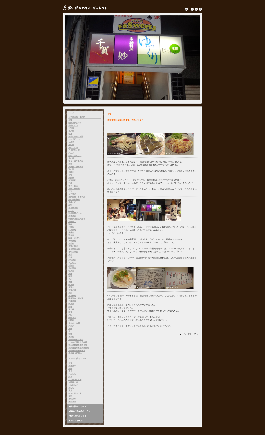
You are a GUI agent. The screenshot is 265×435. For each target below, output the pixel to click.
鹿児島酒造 (73, 208)
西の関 (71, 169)
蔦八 (70, 390)
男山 (70, 315)
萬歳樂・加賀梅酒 (75, 167)
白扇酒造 (72, 230)
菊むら (71, 388)
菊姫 (70, 224)
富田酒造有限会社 (75, 340)
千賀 (70, 363)
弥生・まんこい (74, 156)
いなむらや (73, 385)
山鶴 (70, 120)
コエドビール (74, 139)
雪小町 (71, 243)
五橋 (70, 183)
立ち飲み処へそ (74, 380)
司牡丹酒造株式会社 (76, 351)
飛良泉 (71, 235)
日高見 (71, 142)
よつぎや (72, 399)
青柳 (70, 369)
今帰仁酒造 (73, 246)
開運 (70, 312)
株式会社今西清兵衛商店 (78, 348)
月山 (70, 279)
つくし (71, 211)
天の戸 (71, 326)
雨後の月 (72, 290)
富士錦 (71, 309)
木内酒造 (72, 268)
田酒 (70, 191)
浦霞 (70, 334)
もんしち (72, 374)
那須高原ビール (74, 213)
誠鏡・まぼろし (74, 238)
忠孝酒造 (72, 216)
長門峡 (71, 178)
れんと (71, 153)
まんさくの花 (74, 323)
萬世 (70, 254)
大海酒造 (72, 301)
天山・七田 (73, 147)
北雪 (70, 307)
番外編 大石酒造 (75, 353)
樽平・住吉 (73, 186)
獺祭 (70, 164)
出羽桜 (71, 320)
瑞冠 (70, 134)
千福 (70, 175)
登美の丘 (72, 202)
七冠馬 (71, 128)
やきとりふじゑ (74, 393)
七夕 (70, 257)
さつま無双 (73, 252)
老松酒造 (72, 260)
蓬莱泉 (71, 232)
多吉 (70, 396)
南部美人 (72, 222)
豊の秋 (71, 131)
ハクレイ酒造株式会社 (77, 342)
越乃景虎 (72, 194)
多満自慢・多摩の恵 (76, 197)
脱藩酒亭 (72, 366)
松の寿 (71, 271)
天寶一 (71, 287)
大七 (70, 331)
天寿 (70, 329)
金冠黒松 (72, 180)
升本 (70, 377)
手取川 (71, 172)
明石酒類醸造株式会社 (77, 345)
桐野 (70, 205)
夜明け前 (72, 241)
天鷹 (70, 274)
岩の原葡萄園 (74, 200)
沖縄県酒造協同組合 (76, 219)
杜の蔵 (71, 145)
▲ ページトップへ (189, 334)
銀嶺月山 (72, 318)
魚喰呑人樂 (73, 382)
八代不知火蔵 (74, 150)
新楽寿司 (72, 401)
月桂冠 (71, 227)
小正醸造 (72, 296)
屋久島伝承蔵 (74, 249)
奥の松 (71, 337)
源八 (70, 371)
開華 (70, 276)
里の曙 (71, 158)
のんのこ (72, 263)
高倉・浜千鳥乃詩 (75, 161)
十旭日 (71, 285)
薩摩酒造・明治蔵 (75, 298)
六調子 (71, 265)
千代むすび (73, 125)
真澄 (70, 293)
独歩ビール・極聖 (75, 136)
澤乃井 (71, 304)
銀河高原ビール (74, 123)
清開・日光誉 (74, 188)
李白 (70, 282)
